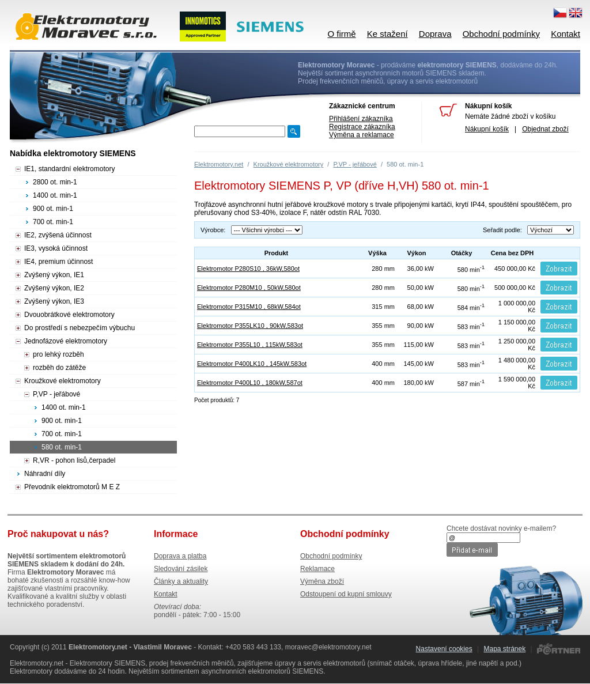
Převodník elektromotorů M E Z (72, 487)
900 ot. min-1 (53, 209)
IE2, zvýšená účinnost (58, 235)
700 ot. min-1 (53, 222)
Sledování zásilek (180, 569)
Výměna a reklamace (361, 135)
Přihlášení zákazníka (361, 119)
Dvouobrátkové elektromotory (69, 315)
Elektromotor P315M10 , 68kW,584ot (249, 306)
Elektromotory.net (218, 164)
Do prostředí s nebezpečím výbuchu (79, 328)
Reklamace (317, 569)
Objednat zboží (545, 129)
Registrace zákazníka (362, 127)
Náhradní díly (44, 474)
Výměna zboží (322, 581)
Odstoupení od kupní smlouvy (346, 594)
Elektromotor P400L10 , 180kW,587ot (249, 382)
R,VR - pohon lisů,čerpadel (74, 460)
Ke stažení (387, 34)
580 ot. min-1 (61, 447)
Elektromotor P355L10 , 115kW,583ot (249, 344)
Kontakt (565, 34)
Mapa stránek (504, 649)
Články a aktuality (181, 581)
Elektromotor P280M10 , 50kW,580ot (249, 287)
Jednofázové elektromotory (65, 341)
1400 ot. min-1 (55, 195)
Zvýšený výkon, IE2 (54, 288)
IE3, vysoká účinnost (56, 248)
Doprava (435, 34)
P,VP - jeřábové (354, 164)
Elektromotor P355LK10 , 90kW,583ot (250, 325)
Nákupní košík (487, 129)
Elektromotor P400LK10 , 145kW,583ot (252, 363)
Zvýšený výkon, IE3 (54, 301)
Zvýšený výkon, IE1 (54, 275)
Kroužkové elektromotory (289, 164)
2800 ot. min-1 (55, 182)
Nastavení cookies (444, 649)
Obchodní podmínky (501, 34)
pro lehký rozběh (58, 354)
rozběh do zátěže (59, 368)
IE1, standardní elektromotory (69, 169)
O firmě (341, 34)
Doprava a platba (180, 556)
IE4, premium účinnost (58, 262)
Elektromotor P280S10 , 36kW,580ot (248, 268)
